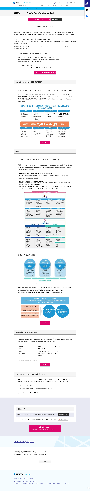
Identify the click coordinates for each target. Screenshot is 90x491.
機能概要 (37, 26)
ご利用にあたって (33, 481)
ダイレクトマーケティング (19, 441)
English (74, 2)
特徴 (44, 26)
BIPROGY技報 (25, 481)
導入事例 (51, 26)
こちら (53, 419)
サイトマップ (59, 483)
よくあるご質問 (66, 483)
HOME (15, 8)
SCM (32, 441)
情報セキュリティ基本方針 (28, 483)
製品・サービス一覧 (30, 8)
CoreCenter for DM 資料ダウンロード (45, 72)
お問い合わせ (40, 20)
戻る (45, 461)
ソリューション (21, 8)
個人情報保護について (18, 483)
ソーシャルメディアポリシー (40, 483)
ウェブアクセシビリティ (51, 483)
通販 (27, 441)
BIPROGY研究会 (17, 481)
